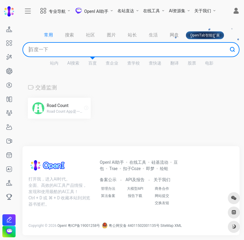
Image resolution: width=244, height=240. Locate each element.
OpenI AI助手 (112, 162)
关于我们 (202, 10)
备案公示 (108, 179)
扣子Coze (132, 168)
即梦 (150, 168)
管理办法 (108, 189)
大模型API (135, 189)
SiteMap (167, 226)
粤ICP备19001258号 (84, 226)
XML (178, 226)
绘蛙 (164, 168)
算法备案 (108, 196)
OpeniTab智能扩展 (205, 35)
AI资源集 (177, 10)
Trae (113, 168)
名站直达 (125, 10)
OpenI (62, 226)
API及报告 (135, 179)
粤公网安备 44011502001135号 (130, 226)
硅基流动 (159, 162)
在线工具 (151, 10)
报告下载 (135, 196)
